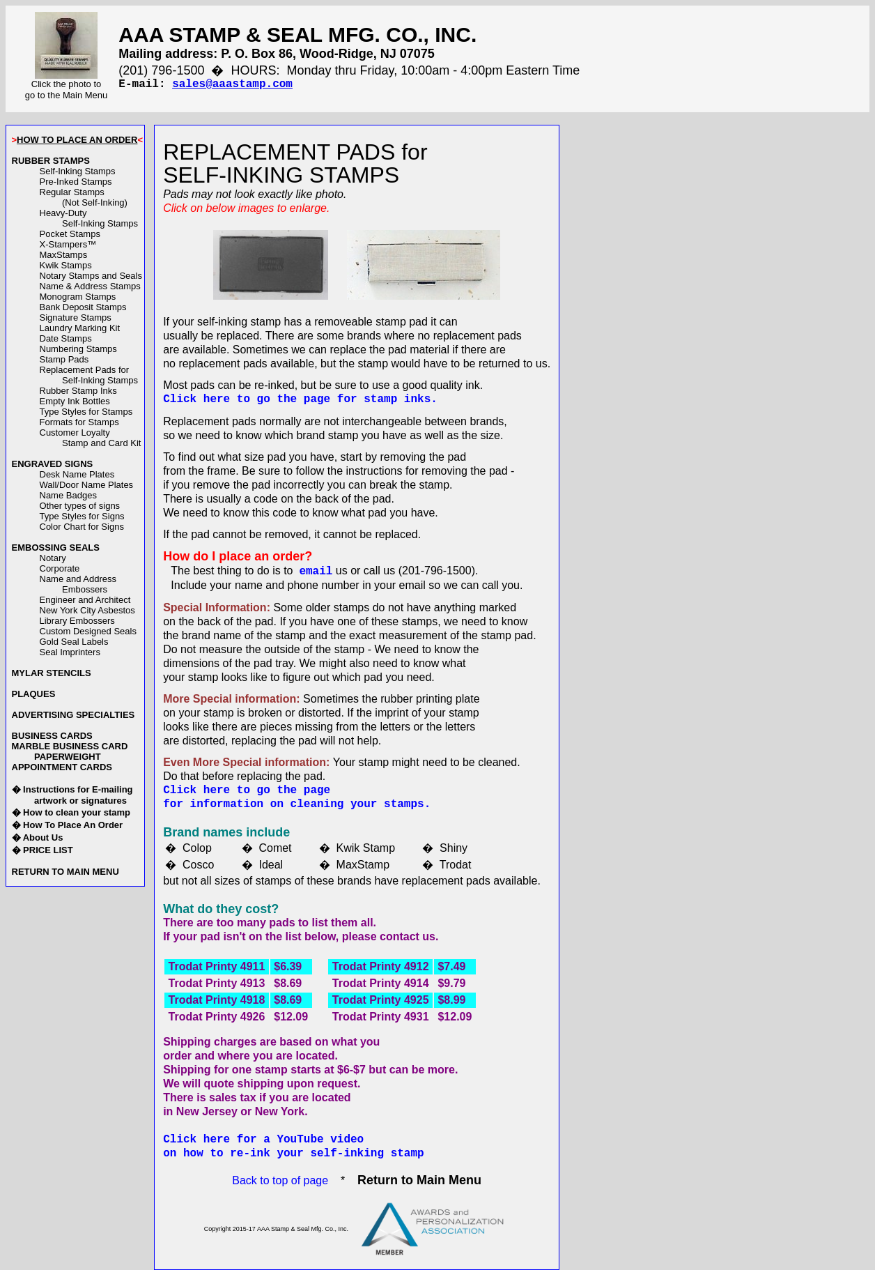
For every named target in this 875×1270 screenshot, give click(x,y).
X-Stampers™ (68, 244)
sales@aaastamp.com (232, 84)
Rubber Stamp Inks (78, 390)
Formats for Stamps (79, 422)
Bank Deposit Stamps (83, 307)
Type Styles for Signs (82, 516)
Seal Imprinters (70, 652)
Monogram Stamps (78, 296)
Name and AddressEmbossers (78, 584)
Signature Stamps (75, 317)
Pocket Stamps (70, 234)
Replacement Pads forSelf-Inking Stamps (89, 375)
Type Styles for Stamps (86, 411)
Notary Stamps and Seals (91, 275)
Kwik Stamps (66, 265)
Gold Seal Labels (74, 641)
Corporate (60, 568)
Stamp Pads (64, 359)
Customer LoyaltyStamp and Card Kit (90, 437)
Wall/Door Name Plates (87, 485)
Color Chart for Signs (82, 526)
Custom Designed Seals (88, 631)
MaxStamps (64, 255)
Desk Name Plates (77, 474)
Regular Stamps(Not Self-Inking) (83, 197)
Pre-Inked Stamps (76, 181)
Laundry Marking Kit (80, 328)
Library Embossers (77, 620)
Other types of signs (80, 505)
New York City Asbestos (87, 610)
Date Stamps (66, 338)
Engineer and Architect (85, 600)
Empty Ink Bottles (75, 401)
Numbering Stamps (78, 349)
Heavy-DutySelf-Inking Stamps (89, 218)
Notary (53, 558)
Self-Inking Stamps (78, 171)
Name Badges (68, 495)
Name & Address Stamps (90, 286)
